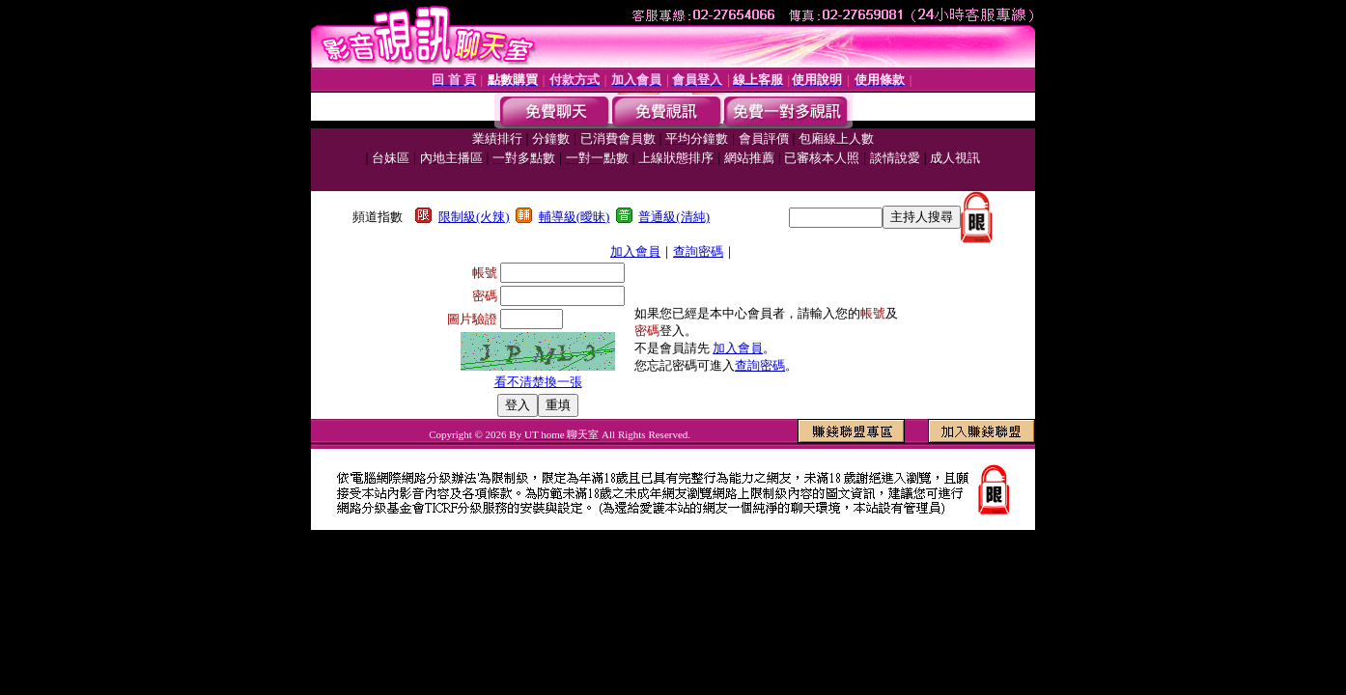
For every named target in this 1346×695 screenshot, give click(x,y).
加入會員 (635, 251)
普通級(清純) (674, 216)
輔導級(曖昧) (574, 216)
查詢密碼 (698, 251)
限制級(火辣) (474, 216)
